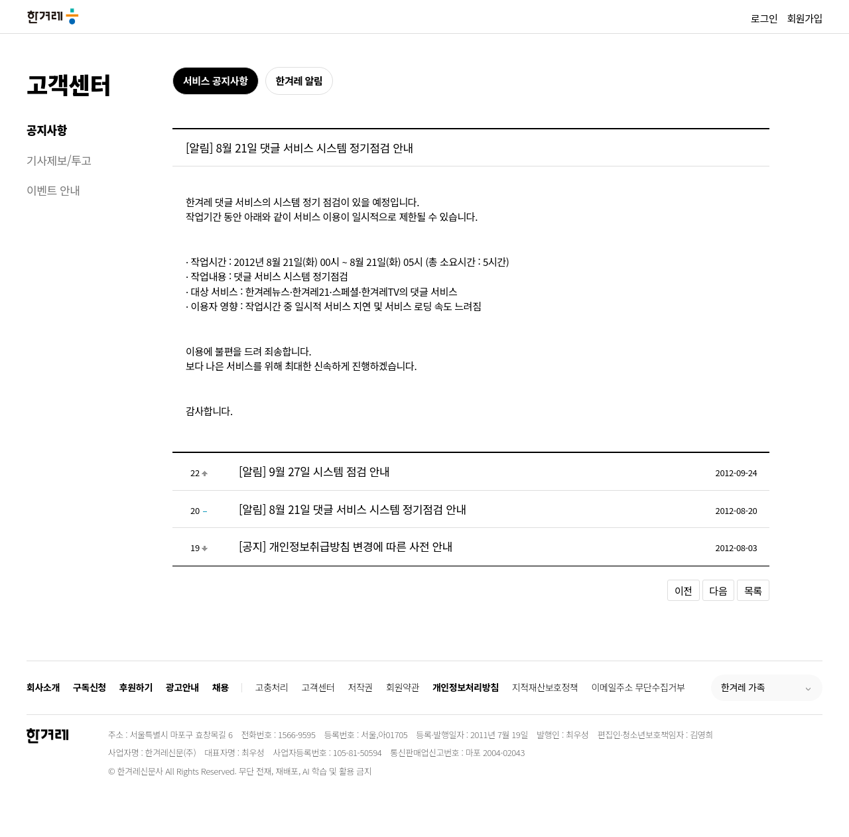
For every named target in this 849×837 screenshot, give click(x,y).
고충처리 (272, 687)
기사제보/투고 (59, 160)
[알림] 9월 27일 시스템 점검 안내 (314, 471)
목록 (753, 591)
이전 (683, 591)
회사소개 (43, 687)
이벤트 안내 (53, 190)
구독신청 (89, 687)
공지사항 (47, 129)
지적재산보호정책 (545, 687)
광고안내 (182, 687)
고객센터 (69, 84)
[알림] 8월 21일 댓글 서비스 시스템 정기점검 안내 (352, 509)
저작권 (360, 687)
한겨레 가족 (743, 687)
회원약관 (402, 687)
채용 (220, 687)
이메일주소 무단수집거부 (638, 687)
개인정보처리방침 (465, 687)
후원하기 (136, 687)
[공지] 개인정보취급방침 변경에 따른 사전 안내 (345, 546)
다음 (719, 591)
